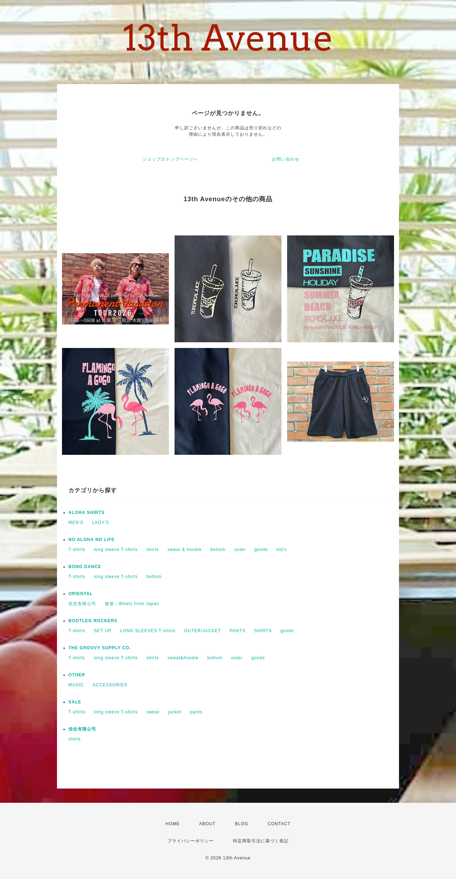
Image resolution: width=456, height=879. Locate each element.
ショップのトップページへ (170, 159)
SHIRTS (263, 630)
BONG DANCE (84, 566)
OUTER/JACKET (202, 630)
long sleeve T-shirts (116, 549)
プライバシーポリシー (190, 840)
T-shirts (76, 549)
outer (240, 549)
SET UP (103, 630)
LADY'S (100, 522)
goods (261, 549)
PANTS (237, 630)
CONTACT (279, 823)
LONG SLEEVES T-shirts (148, 630)
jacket (174, 711)
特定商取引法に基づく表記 (261, 840)
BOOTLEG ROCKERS (93, 620)
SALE (74, 701)
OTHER (76, 674)
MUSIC (76, 684)
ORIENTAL (80, 593)
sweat (152, 711)
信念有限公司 (82, 603)
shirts (152, 549)
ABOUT (207, 823)
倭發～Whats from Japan (132, 603)
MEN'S (75, 522)
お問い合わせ (286, 159)
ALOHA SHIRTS (86, 512)
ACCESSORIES (110, 684)
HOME (173, 823)
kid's (281, 549)
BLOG (241, 823)
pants (196, 711)
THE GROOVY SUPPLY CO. (99, 647)
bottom (218, 549)
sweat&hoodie (182, 657)
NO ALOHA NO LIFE (91, 539)
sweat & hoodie (184, 549)
